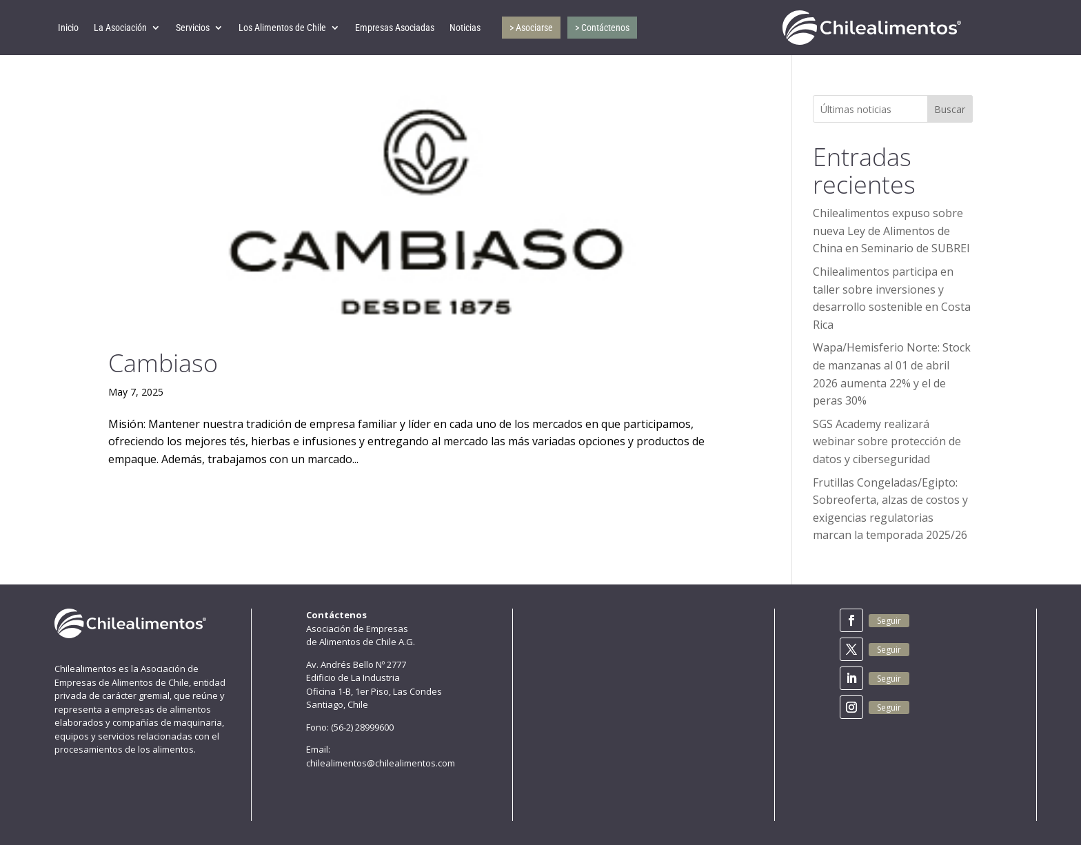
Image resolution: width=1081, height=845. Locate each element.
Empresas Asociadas (394, 27)
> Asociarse (531, 27)
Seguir (889, 621)
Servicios (193, 27)
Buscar (949, 109)
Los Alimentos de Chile (282, 27)
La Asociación (120, 27)
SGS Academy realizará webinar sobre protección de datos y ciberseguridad (887, 441)
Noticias (465, 27)
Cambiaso (163, 363)
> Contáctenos (602, 27)
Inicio (68, 27)
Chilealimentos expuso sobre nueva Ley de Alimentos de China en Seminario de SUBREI (891, 230)
